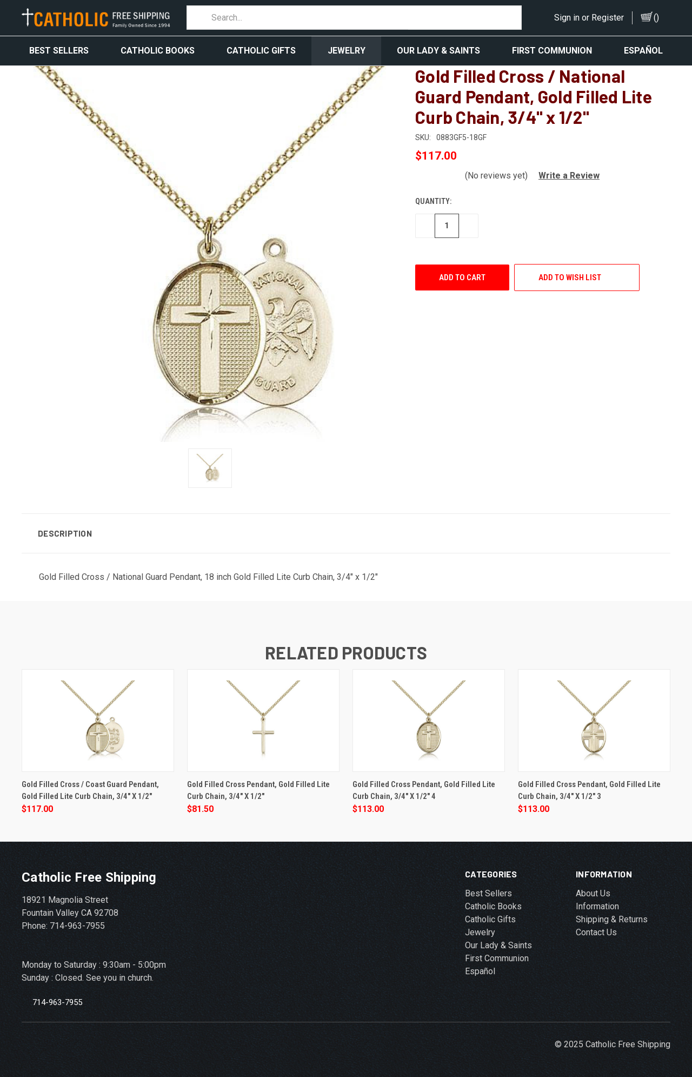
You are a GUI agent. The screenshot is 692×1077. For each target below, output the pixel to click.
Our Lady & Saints (438, 50)
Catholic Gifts (261, 50)
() (656, 17)
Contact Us (596, 927)
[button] (565, 171)
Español (643, 50)
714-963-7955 (57, 997)
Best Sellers (59, 50)
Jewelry (346, 50)
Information (597, 901)
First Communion (552, 50)
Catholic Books (158, 50)
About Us (593, 888)
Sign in (567, 17)
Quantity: (433, 196)
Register (607, 17)
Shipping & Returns (612, 914)
